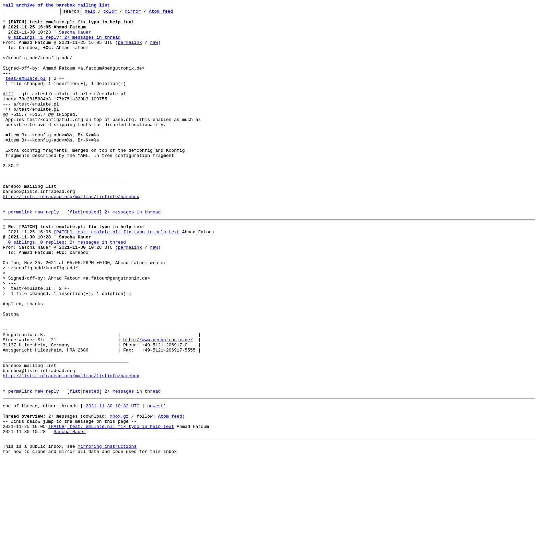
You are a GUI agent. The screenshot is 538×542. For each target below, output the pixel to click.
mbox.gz (119, 494)
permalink (130, 49)
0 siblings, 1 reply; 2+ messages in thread (64, 43)
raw (154, 49)
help (100, 13)
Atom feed (172, 13)
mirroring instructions (107, 528)
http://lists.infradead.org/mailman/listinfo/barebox (71, 234)
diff (8, 111)
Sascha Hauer (75, 37)
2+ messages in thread (132, 253)
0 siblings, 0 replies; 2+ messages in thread (67, 287)
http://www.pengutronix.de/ (158, 404)
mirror (144, 13)
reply (52, 253)
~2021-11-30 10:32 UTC (111, 482)
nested (91, 253)
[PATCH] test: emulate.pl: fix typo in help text (116, 275)
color (120, 13)
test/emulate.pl (25, 92)
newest (155, 482)
